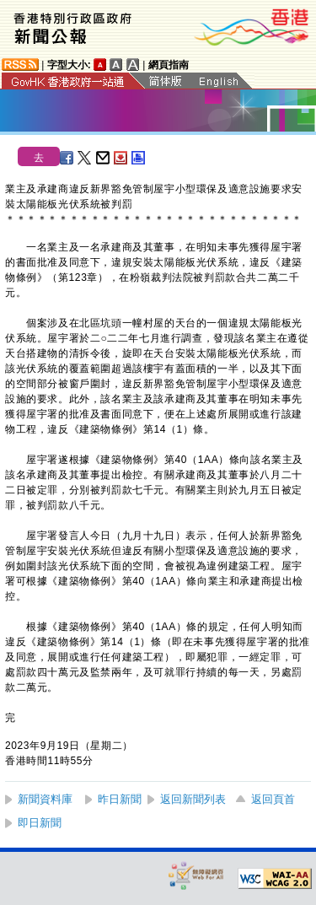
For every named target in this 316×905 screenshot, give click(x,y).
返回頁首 (273, 799)
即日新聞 (40, 822)
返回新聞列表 (193, 799)
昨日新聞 (120, 799)
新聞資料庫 (45, 799)
